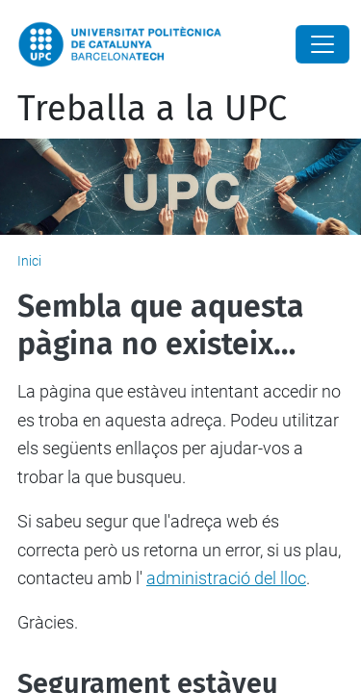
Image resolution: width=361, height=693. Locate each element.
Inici (29, 261)
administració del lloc (226, 578)
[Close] (322, 44)
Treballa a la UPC (152, 109)
